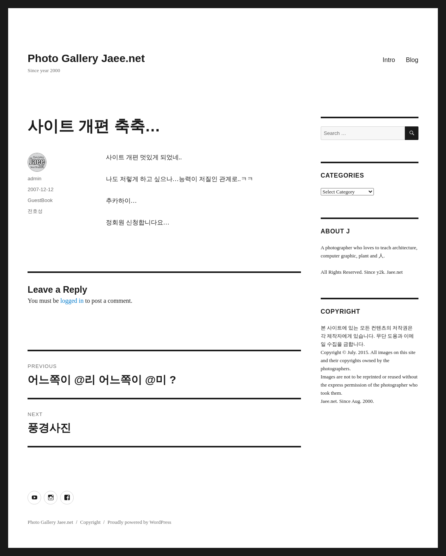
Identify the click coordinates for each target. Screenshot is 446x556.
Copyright (90, 522)
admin (34, 178)
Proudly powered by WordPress (139, 522)
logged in (72, 300)
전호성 (35, 211)
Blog (412, 60)
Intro (389, 60)
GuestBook (40, 200)
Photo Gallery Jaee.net (86, 58)
